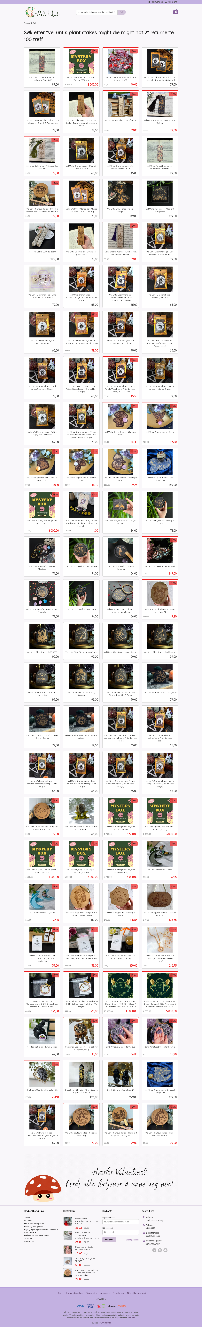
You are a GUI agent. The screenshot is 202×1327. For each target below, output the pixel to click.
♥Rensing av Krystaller (34, 1226)
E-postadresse (108, 1218)
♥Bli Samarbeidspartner (34, 1223)
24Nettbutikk (106, 1323)
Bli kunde (28, 1220)
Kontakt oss (29, 1241)
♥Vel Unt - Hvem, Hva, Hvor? (36, 1235)
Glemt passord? (132, 1240)
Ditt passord (107, 1228)
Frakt (60, 1293)
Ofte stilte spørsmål (136, 1293)
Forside (27, 23)
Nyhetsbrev (118, 1293)
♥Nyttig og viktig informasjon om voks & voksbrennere (41, 1231)
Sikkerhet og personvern (98, 1293)
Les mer (131, 1318)
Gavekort (28, 1238)
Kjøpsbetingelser (74, 1293)
